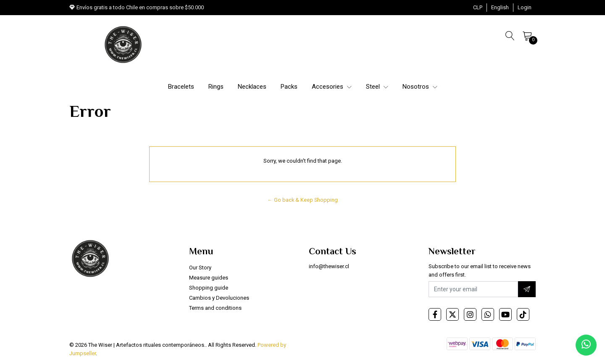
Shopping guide (208, 288)
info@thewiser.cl (329, 266)
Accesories (332, 86)
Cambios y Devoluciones (219, 298)
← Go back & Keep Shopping (302, 200)
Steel (377, 86)
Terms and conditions (215, 308)
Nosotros (419, 86)
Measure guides (208, 277)
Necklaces (252, 86)
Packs (289, 86)
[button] (478, 7)
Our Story (200, 267)
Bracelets (181, 86)
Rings (216, 86)
